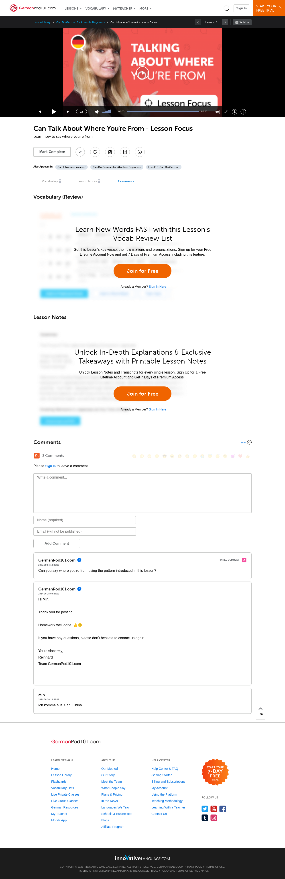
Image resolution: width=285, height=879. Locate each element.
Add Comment (57, 543)
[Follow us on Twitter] (205, 808)
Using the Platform (164, 794)
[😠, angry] (172, 456)
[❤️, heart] (240, 456)
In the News (109, 801)
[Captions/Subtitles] (217, 112)
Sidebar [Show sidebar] (244, 22)
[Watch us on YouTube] (213, 808)
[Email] (84, 531)
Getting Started (161, 775)
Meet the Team (111, 781)
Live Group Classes (64, 801)
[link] (225, 22)
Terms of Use (215, 866)
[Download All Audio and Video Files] (140, 152)
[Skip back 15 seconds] (40, 112)
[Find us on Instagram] (213, 817)
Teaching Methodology (167, 801)
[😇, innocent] (210, 456)
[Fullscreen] (226, 112)
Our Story (108, 775)
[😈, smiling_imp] (232, 456)
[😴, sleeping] (217, 456)
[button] (226, 8)
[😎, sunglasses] (164, 456)
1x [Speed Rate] (81, 111)
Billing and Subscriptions (168, 781)
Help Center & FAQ (164, 768)
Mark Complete (52, 152)
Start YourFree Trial (269, 8)
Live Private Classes (65, 794)
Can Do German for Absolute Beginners (80, 22)
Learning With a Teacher (168, 807)
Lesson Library (42, 22)
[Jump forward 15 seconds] (68, 112)
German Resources (64, 807)
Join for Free (142, 271)
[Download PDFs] (125, 152)
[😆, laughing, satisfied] (179, 456)
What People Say (113, 788)
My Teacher (122, 8)
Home (55, 768)
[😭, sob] (202, 456)
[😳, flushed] (142, 456)
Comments (126, 181)
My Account (159, 788)
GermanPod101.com (170, 866)
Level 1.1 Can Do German (163, 167)
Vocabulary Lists (62, 788)
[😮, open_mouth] (225, 456)
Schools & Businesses (116, 814)
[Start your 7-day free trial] (215, 772)
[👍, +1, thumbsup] (248, 456)
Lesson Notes (87, 181)
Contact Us (159, 814)
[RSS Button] (36, 455)
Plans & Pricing (111, 794)
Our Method (109, 768)
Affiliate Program (112, 826)
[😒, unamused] (157, 456)
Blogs (105, 820)
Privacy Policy (194, 866)
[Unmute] (97, 112)
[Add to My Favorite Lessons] (95, 152)
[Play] (54, 112)
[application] (142, 72)
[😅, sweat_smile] (187, 456)
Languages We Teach (116, 807)
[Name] (84, 520)
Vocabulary (96, 8)
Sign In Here (157, 286)
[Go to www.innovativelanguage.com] (142, 857)
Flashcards (58, 781)
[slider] (106, 111)
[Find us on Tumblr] (205, 817)
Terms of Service (188, 870)
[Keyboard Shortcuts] (243, 112)
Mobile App (59, 820)
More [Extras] (143, 8)
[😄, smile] (134, 456)
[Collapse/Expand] (142, 442)
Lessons (71, 8)
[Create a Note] (110, 152)
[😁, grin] (149, 456)
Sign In (241, 8)
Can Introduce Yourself (71, 167)
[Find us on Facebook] (222, 808)
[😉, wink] (195, 456)
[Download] (234, 112)
